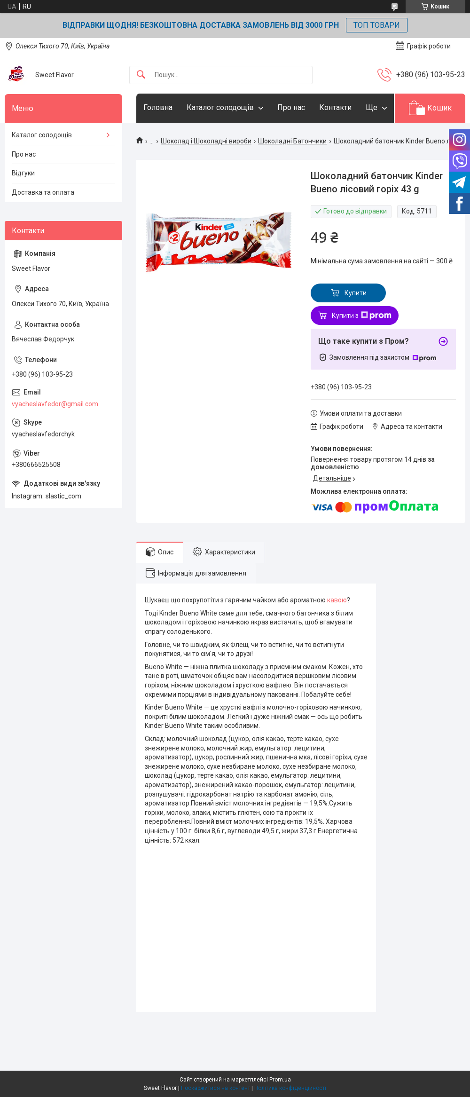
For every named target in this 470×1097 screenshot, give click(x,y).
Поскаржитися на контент (215, 1088)
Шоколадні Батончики (292, 141)
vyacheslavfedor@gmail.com (55, 404)
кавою (337, 600)
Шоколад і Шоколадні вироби (206, 141)
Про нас (291, 107)
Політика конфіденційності (290, 1088)
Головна (157, 107)
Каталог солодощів (220, 107)
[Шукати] (141, 75)
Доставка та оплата (43, 192)
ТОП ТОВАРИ (376, 25)
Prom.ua (280, 1079)
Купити (356, 293)
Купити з (362, 315)
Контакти (335, 107)
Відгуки (23, 173)
